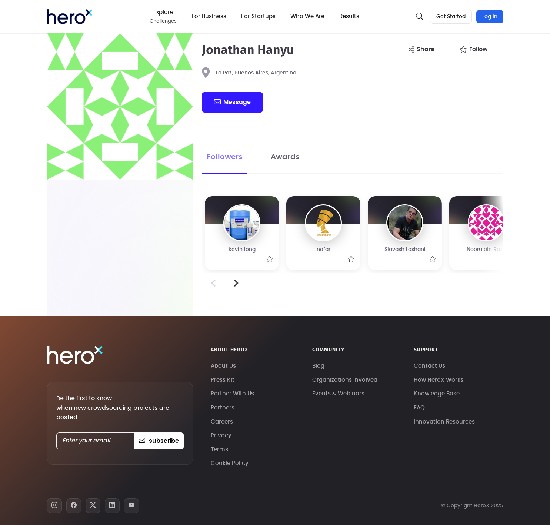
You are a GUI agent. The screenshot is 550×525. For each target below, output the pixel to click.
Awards (285, 157)
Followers (225, 157)
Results (349, 16)
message (232, 101)
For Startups (258, 16)
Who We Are (307, 16)
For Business (208, 16)
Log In (489, 16)
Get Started (451, 16)
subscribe (159, 441)
